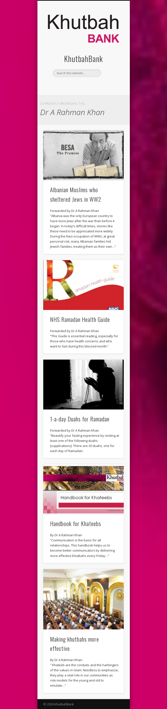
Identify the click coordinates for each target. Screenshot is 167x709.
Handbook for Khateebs (75, 523)
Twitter (83, 85)
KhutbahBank (83, 58)
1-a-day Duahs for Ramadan (79, 418)
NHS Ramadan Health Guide (80, 319)
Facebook (73, 85)
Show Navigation (112, 43)
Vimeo (93, 85)
